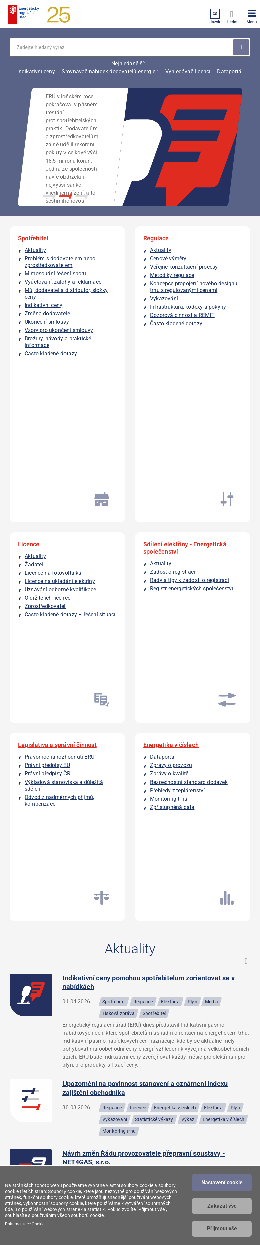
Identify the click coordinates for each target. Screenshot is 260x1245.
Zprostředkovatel (45, 459)
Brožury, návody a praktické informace (49, 341)
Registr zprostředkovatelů (199, 1135)
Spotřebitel (33, 238)
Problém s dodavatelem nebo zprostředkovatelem (60, 261)
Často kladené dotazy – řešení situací (53, 471)
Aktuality (35, 250)
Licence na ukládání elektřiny (60, 434)
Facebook (19, 1163)
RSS (246, 642)
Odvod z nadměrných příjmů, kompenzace (50, 573)
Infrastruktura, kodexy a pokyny (188, 307)
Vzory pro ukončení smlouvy (59, 330)
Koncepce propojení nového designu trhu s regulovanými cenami (194, 286)
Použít (241, 47)
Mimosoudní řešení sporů (55, 273)
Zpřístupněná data (172, 580)
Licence (28, 397)
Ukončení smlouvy (47, 322)
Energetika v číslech (171, 518)
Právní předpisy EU (47, 538)
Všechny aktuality (130, 997)
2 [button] (66, 196)
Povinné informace (144, 1102)
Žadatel (34, 417)
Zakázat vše (222, 1206)
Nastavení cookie (222, 1182)
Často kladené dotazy (51, 353)
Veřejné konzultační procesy (184, 267)
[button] (251, 15)
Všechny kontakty (87, 1150)
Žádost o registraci (173, 425)
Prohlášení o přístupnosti (137, 1117)
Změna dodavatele (47, 313)
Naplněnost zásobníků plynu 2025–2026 (123, 940)
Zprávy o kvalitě (169, 547)
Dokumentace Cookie (25, 1224)
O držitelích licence (47, 451)
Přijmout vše (222, 1228)
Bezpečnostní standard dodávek (189, 555)
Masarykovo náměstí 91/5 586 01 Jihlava (28, 1090)
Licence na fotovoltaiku (53, 426)
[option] (130, 147)
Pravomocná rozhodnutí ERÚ (59, 530)
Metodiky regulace (172, 275)
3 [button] (82, 196)
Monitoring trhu (168, 572)
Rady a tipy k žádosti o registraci (189, 433)
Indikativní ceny (36, 71)
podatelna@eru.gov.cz (92, 1103)
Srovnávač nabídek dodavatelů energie (108, 71)
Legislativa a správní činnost (57, 518)
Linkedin (37, 1163)
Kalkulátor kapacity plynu (195, 1092)
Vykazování (164, 298)
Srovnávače (192, 1151)
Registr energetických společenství (191, 441)
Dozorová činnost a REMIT (182, 315)
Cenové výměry (168, 258)
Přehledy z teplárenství (177, 563)
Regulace (156, 238)
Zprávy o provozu (171, 538)
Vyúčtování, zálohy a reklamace (63, 282)
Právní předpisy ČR (48, 547)
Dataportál (230, 71)
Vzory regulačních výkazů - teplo (111, 887)
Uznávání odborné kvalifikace (60, 442)
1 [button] (49, 196)
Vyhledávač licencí (188, 71)
